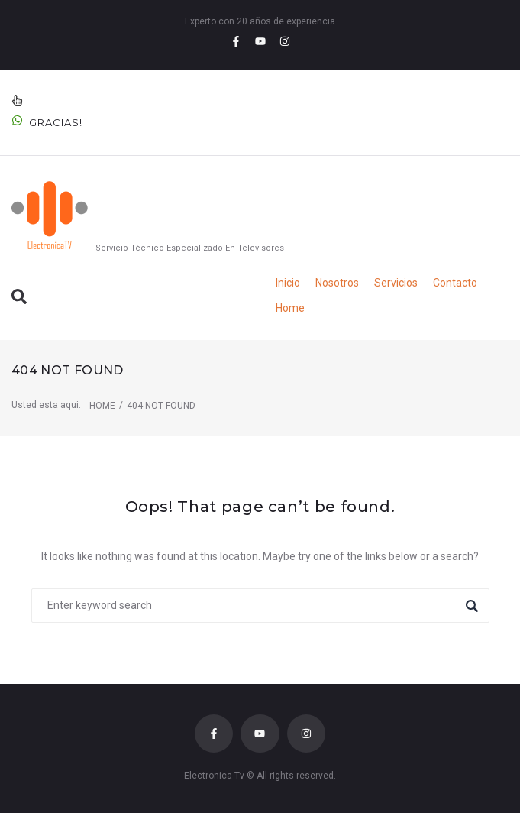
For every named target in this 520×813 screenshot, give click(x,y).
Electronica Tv (214, 775)
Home (102, 405)
